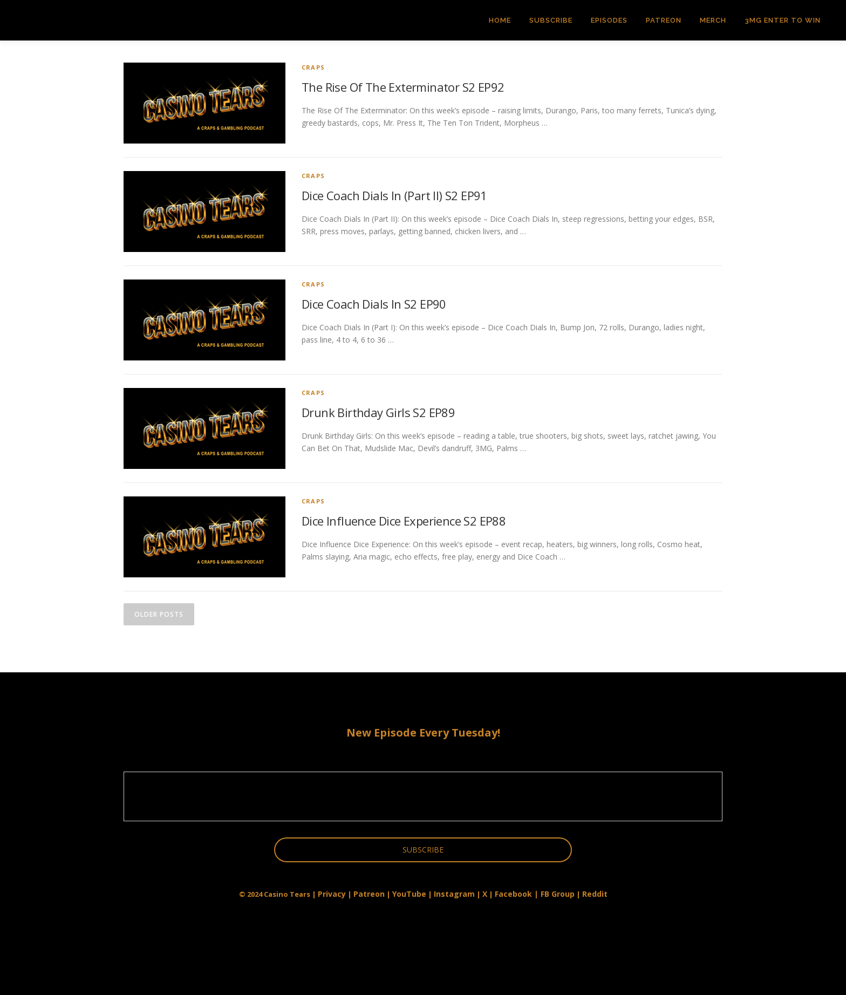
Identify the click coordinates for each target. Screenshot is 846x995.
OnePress (439, 969)
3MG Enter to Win (783, 20)
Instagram (454, 894)
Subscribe (550, 20)
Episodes (609, 20)
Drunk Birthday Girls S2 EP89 (378, 412)
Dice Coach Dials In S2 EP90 (374, 304)
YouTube (409, 894)
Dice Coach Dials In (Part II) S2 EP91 (394, 195)
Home (500, 20)
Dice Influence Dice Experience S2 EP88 (404, 521)
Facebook (513, 894)
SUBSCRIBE (423, 849)
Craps (313, 67)
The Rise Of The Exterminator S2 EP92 (403, 87)
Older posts (158, 614)
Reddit (595, 894)
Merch (713, 20)
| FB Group (553, 894)
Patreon (663, 20)
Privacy (332, 894)
